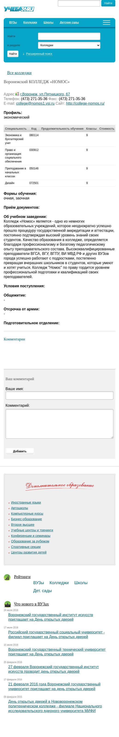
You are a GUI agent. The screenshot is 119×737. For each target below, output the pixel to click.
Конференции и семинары (30, 536)
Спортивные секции (26, 547)
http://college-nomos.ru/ (85, 103)
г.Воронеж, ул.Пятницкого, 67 (45, 94)
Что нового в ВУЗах (31, 604)
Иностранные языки (26, 502)
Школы (48, 22)
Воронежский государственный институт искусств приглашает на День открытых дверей (50, 617)
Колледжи (30, 22)
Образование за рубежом (30, 541)
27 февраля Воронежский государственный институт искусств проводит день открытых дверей (53, 669)
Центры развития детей (28, 552)
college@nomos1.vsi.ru (35, 103)
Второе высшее (22, 524)
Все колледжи (19, 72)
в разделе (13, 45)
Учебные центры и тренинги (32, 530)
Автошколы (19, 508)
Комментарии (14, 339)
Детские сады (69, 22)
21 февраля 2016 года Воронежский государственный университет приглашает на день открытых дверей (54, 686)
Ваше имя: (15, 389)
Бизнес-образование (26, 519)
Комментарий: (18, 405)
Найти (11, 36)
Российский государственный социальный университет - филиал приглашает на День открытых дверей (56, 634)
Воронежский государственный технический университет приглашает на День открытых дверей (57, 652)
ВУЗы (13, 22)
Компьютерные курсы (27, 513)
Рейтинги (22, 577)
